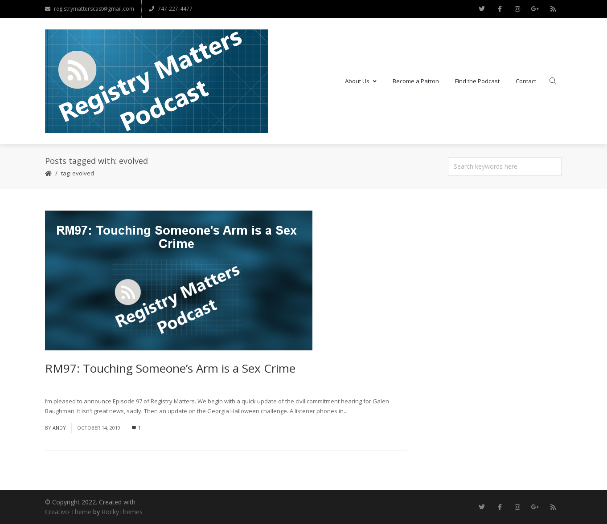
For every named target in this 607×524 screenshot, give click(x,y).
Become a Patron (416, 81)
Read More (364, 411)
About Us (361, 81)
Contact (526, 81)
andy (59, 427)
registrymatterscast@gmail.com (89, 8)
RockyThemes (122, 512)
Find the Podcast (477, 81)
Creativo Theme (68, 512)
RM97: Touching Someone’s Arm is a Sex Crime (170, 368)
